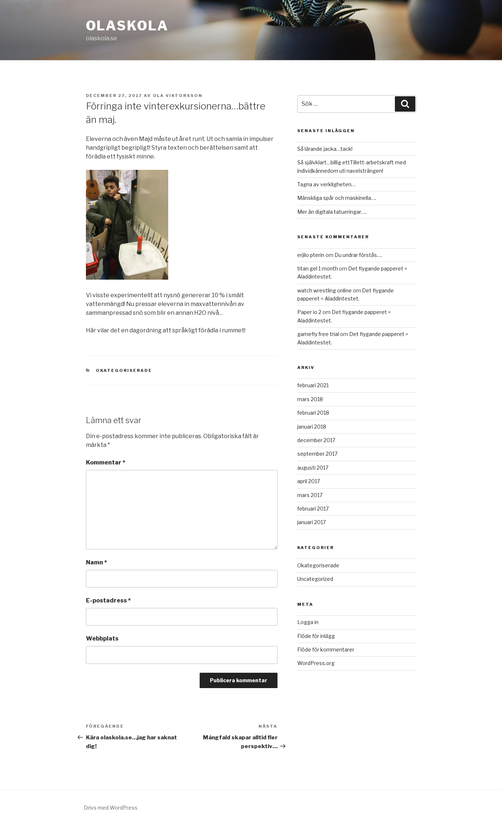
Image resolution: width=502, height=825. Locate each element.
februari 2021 (313, 385)
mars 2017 (309, 495)
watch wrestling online (324, 290)
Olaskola (127, 26)
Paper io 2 (309, 312)
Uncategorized (315, 579)
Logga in (307, 622)
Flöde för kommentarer (325, 649)
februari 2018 (313, 413)
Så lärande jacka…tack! (324, 149)
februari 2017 (313, 508)
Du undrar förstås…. (358, 255)
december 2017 (316, 440)
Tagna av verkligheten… (326, 184)
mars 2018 (310, 399)
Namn (96, 562)
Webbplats (102, 638)
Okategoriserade (124, 370)
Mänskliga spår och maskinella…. (336, 198)
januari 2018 (311, 426)
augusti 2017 (312, 467)
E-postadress (108, 600)
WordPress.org (316, 663)
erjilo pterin (310, 255)
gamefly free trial (318, 334)
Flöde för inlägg (316, 636)
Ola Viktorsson (178, 95)
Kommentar (105, 462)
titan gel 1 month (317, 268)
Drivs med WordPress (110, 808)
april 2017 (308, 481)
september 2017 (317, 454)
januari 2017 (311, 522)
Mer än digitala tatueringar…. (331, 212)
